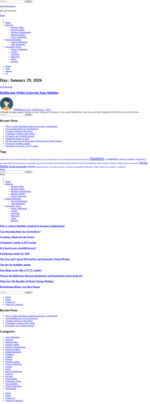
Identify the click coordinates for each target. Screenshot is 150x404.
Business (9, 25)
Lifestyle (9, 374)
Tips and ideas (6, 87)
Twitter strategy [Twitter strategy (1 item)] (89, 166)
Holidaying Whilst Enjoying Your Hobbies (29, 92)
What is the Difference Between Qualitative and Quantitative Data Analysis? (41, 275)
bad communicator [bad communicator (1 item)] (79, 159)
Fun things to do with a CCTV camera (22, 146)
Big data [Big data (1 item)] (87, 159)
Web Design (10, 388)
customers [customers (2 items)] (131, 159)
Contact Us (10, 302)
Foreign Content (12, 362)
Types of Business (19, 37)
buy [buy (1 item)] (105, 159)
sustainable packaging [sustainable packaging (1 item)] (42, 166)
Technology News (13, 47)
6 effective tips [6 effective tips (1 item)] (4, 159)
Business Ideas (17, 27)
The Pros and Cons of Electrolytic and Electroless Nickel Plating (33, 141)
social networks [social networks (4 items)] (18, 166)
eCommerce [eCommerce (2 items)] (141, 159)
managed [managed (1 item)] (61, 163)
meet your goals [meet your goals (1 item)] (81, 163)
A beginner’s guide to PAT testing (20, 134)
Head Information (7, 6)
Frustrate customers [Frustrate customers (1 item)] (20, 163)
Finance (8, 359)
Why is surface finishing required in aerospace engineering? (31, 126)
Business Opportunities (21, 32)
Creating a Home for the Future (19, 131)
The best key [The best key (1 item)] (61, 166)
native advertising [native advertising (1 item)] (91, 163)
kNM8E (17, 109)
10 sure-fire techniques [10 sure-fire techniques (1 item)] (34, 159)
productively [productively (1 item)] (113, 163)
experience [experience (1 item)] (10, 163)
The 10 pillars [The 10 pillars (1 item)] (53, 166)
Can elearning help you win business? (21, 129)
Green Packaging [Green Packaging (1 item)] (31, 163)
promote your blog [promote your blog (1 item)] (122, 163)
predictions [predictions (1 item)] (105, 163)
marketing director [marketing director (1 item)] (70, 163)
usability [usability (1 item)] (96, 166)
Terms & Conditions (14, 304)
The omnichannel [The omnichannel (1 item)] (79, 166)
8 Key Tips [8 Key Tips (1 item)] (12, 159)
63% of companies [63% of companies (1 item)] (52, 159)
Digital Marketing (13, 39)
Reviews (14, 61)
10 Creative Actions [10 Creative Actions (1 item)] (22, 159)
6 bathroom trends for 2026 (17, 138)
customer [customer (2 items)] (122, 159)
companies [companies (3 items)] (112, 158)
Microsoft (15, 57)
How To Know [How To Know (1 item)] (49, 163)
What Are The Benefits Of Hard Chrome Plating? (27, 281)
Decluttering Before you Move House (20, 286)
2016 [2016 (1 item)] (59, 159)
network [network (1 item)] (99, 163)
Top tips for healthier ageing (17, 143)
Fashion (8, 357)
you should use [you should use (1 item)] (121, 166)
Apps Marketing (18, 44)
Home (8, 22)
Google (14, 52)
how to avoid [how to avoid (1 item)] (40, 163)
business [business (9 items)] (97, 158)
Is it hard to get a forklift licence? (19, 136)
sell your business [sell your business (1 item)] (133, 163)
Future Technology (19, 49)
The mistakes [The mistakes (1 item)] (69, 166)
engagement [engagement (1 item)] (3, 163)
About (8, 299)
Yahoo (13, 59)
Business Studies (18, 35)
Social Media (11, 379)
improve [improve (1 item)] (56, 163)
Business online (18, 30)
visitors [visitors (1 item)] (102, 166)
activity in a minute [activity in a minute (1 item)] (67, 159)
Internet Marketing (19, 42)
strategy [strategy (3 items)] (31, 166)
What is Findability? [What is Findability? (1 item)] (110, 166)
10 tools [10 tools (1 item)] (44, 159)
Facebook (15, 54)
